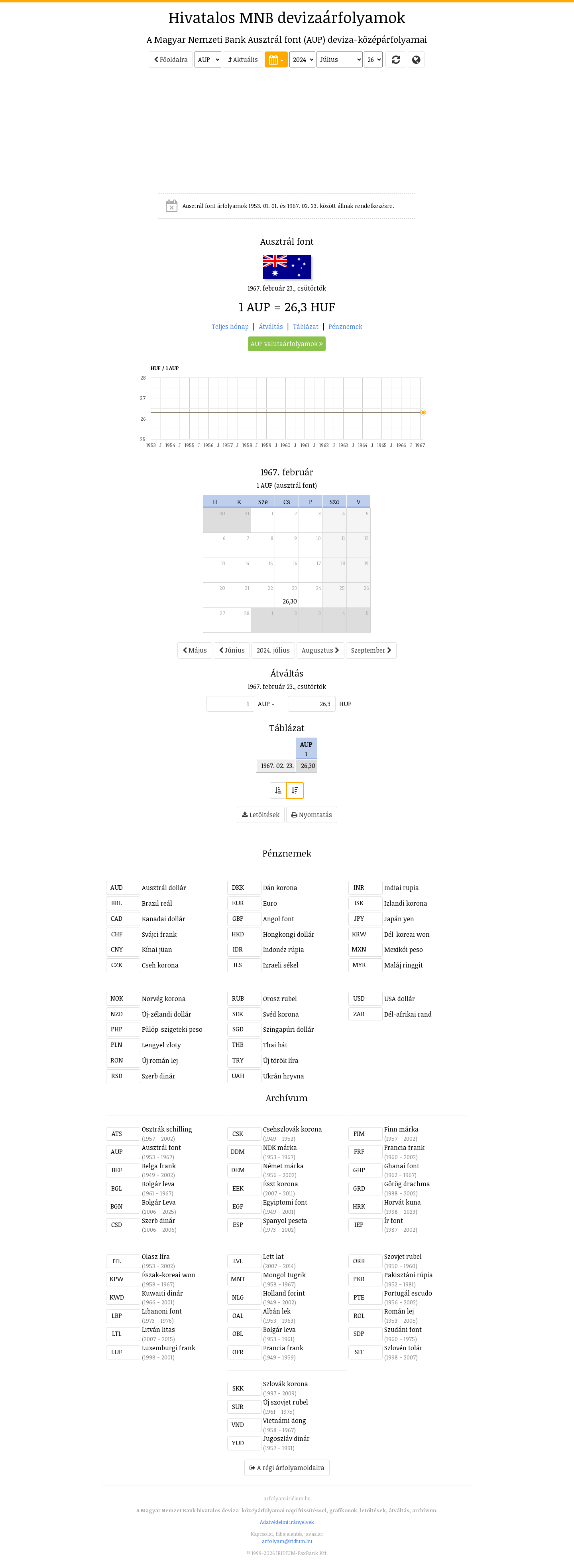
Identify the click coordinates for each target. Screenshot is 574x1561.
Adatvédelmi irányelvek (287, 1521)
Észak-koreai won (168, 1274)
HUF (345, 703)
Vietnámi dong (284, 1420)
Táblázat (305, 326)
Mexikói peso (403, 949)
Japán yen (399, 918)
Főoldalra (171, 59)
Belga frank (159, 1165)
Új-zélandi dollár (166, 1014)
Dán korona (280, 887)
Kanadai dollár (163, 918)
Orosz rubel (280, 998)
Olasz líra (156, 1256)
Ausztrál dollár (164, 887)
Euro (270, 903)
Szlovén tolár (403, 1347)
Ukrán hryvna (283, 1076)
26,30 (290, 601)
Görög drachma (407, 1183)
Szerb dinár (158, 1076)
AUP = (266, 703)
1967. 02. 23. (277, 765)
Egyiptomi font (285, 1202)
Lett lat (273, 1256)
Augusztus (320, 650)
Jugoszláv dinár (286, 1438)
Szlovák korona (285, 1383)
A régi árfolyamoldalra (287, 1467)
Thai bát (275, 1045)
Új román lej (160, 1060)
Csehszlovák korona (292, 1129)
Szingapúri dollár (288, 1029)
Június (232, 650)
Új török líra (281, 1060)
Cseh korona (160, 965)
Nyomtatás (311, 814)
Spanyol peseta (285, 1220)
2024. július (273, 650)
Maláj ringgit (403, 965)
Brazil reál (157, 903)
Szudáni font (403, 1329)
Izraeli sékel (281, 965)
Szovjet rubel (403, 1256)
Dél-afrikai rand (408, 1014)
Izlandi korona (405, 903)
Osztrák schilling (167, 1129)
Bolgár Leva (159, 1202)
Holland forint (284, 1293)
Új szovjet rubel (285, 1402)
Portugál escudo (408, 1293)
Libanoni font (162, 1311)
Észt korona (280, 1183)
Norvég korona (164, 998)
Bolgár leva (158, 1183)
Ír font (393, 1220)
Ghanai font (401, 1165)
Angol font (278, 918)
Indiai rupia (401, 887)
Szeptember (371, 650)
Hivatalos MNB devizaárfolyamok (287, 17)
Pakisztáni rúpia (408, 1274)
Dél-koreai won (407, 934)
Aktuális (243, 59)
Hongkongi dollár (289, 934)
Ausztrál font (161, 1147)
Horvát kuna (402, 1202)
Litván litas (158, 1329)
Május (195, 650)
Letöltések (260, 814)
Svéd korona (281, 1014)
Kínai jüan (157, 949)
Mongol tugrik (284, 1274)
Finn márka (401, 1129)
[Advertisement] (70, 134)
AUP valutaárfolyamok (287, 343)
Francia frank (404, 1147)
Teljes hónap (230, 326)
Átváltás (271, 326)
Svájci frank (159, 934)
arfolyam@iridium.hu (287, 1541)
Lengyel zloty (161, 1045)
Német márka (283, 1165)
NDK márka (280, 1147)
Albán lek (277, 1311)
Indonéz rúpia (283, 949)
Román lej (399, 1311)
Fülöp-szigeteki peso (172, 1029)
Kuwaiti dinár (162, 1293)
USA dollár (399, 998)
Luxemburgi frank (168, 1347)
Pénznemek (345, 326)
